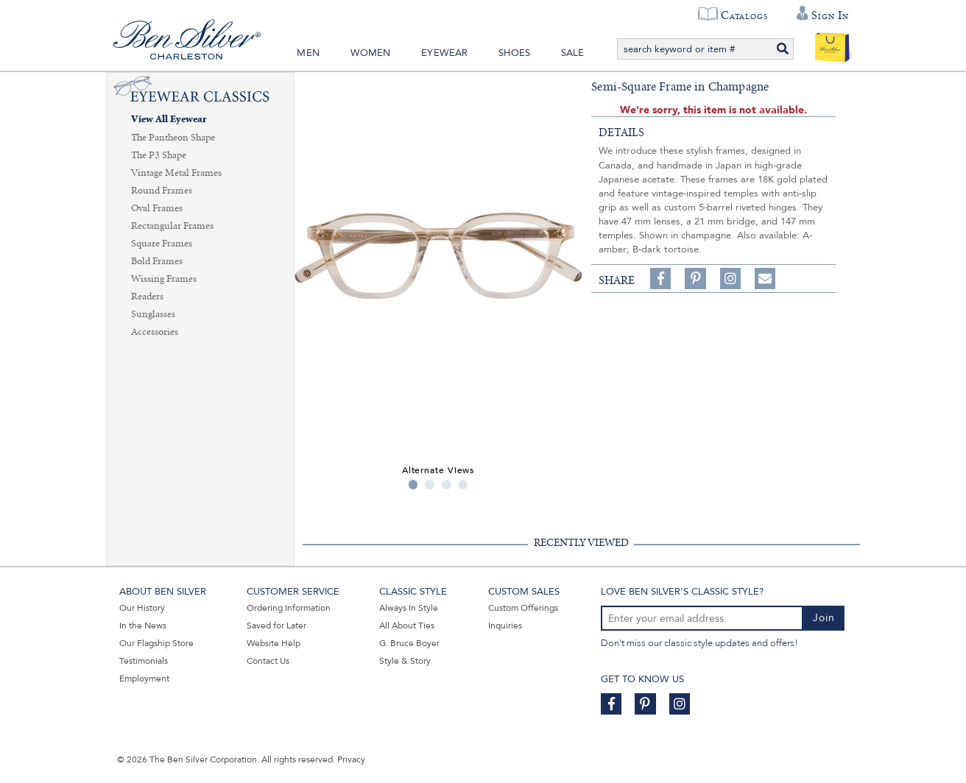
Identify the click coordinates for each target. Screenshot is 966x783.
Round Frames (161, 190)
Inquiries (505, 625)
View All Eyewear (169, 119)
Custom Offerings (523, 608)
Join (824, 618)
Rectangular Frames (172, 226)
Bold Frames (157, 261)
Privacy (351, 759)
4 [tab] (463, 484)
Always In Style (408, 608)
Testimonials (143, 661)
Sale (573, 53)
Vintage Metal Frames (176, 173)
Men (308, 53)
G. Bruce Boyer (409, 643)
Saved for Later (276, 625)
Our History (142, 608)
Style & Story (405, 661)
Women (370, 53)
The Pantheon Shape (173, 137)
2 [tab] (429, 484)
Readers (147, 296)
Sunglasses (153, 314)
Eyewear (444, 53)
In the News (142, 625)
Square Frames (161, 243)
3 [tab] (446, 484)
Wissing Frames (164, 279)
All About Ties (406, 625)
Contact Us (268, 661)
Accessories (154, 332)
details (621, 132)
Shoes (514, 53)
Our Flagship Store (156, 643)
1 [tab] (413, 484)
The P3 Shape (158, 155)
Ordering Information (289, 608)
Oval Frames (157, 208)
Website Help (273, 643)
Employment (144, 678)
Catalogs (744, 15)
